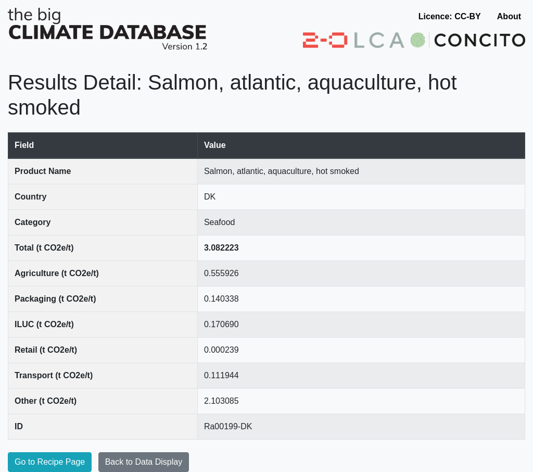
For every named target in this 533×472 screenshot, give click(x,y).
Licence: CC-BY (449, 16)
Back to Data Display (144, 461)
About (509, 16)
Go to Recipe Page (50, 461)
